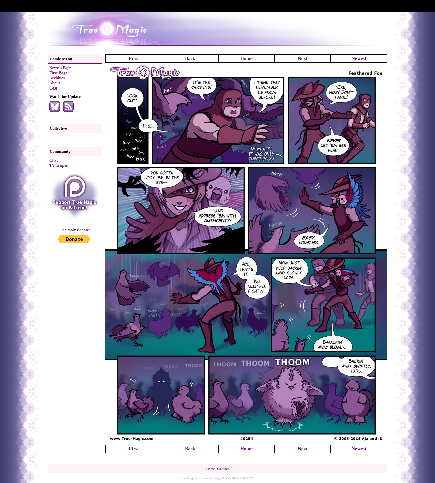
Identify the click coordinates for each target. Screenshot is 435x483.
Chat (53, 160)
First (134, 58)
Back (190, 58)
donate (83, 230)
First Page (58, 72)
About (54, 83)
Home (246, 58)
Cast (53, 88)
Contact (223, 469)
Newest (359, 58)
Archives (57, 78)
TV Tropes (58, 165)
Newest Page (60, 67)
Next (303, 58)
